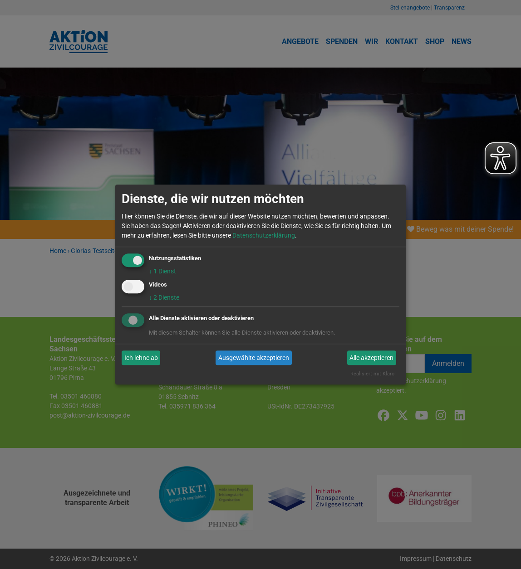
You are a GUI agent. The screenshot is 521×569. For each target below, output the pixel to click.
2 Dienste (164, 298)
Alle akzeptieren (371, 357)
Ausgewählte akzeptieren (253, 357)
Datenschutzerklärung (263, 235)
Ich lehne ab (141, 357)
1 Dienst (162, 271)
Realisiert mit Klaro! (373, 374)
